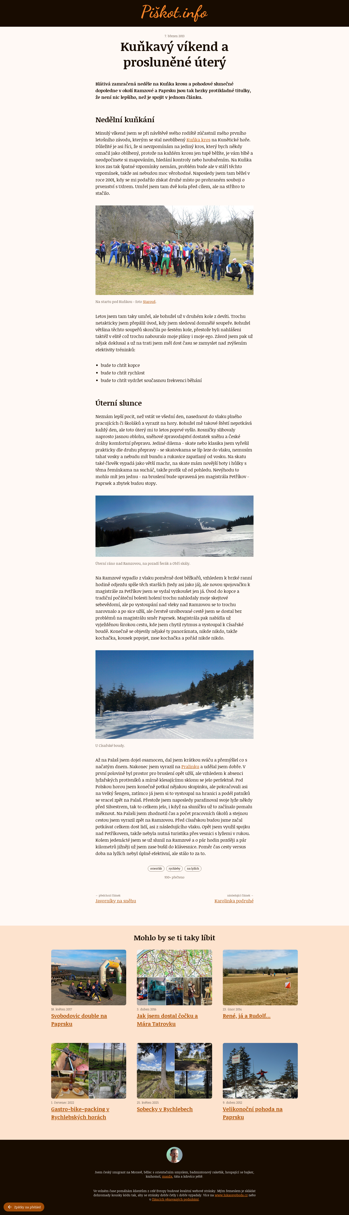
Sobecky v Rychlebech (165, 1108)
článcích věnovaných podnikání (175, 1199)
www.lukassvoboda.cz (231, 1195)
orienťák (156, 868)
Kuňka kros (198, 140)
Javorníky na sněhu (115, 901)
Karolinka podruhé (234, 901)
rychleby (174, 868)
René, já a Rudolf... (247, 1015)
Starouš (149, 301)
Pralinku (190, 766)
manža (167, 1176)
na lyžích (193, 868)
